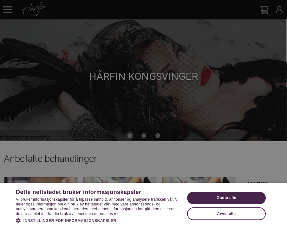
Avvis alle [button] (226, 214)
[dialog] (143, 114)
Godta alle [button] (226, 198)
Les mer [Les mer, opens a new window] (114, 214)
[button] (98, 220)
